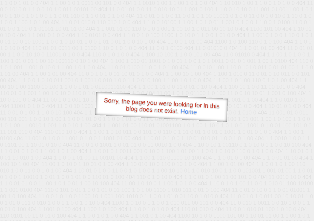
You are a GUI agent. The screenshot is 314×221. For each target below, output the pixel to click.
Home (188, 111)
